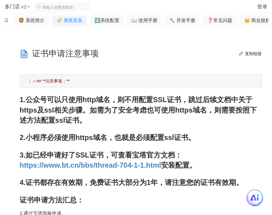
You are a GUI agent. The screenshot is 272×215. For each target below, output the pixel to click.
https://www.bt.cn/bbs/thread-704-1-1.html (90, 165)
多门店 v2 (18, 7)
